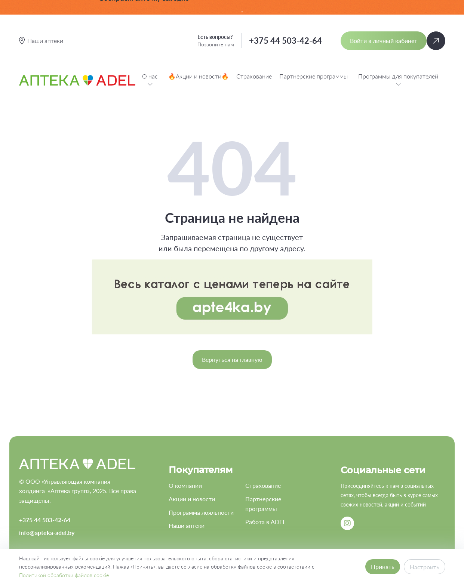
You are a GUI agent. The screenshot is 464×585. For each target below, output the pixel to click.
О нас (150, 80)
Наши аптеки (187, 525)
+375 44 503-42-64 (285, 41)
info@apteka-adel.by (46, 532)
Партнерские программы (313, 76)
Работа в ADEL (265, 521)
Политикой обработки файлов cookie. (64, 575)
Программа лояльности (201, 512)
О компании (185, 485)
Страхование (254, 76)
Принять (382, 566)
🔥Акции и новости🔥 (198, 76)
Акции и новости (192, 498)
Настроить (424, 566)
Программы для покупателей (398, 80)
